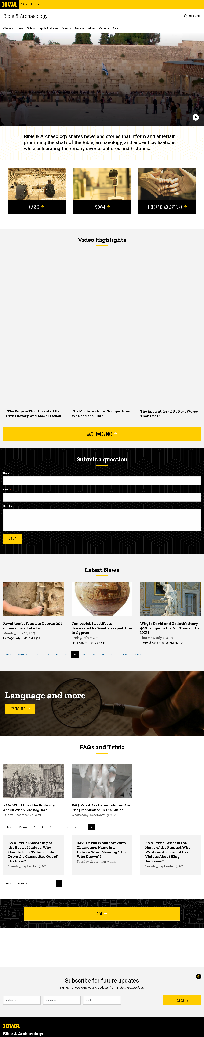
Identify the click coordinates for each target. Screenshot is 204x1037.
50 (94, 654)
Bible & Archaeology (25, 16)
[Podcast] (102, 184)
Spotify (66, 28)
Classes (8, 28)
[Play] (196, 117)
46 (58, 654)
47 (67, 654)
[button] (192, 16)
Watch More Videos (102, 433)
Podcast (102, 206)
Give (115, 28)
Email (6, 489)
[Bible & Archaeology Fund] (167, 184)
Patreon (79, 28)
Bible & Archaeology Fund (167, 206)
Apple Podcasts (48, 28)
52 (113, 654)
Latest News (102, 570)
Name (6, 473)
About (91, 28)
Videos (31, 28)
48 (76, 655)
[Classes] (37, 184)
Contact (104, 28)
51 (104, 654)
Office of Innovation (32, 4)
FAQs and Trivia (102, 747)
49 (85, 654)
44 (39, 654)
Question (8, 506)
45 (48, 654)
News (20, 28)
